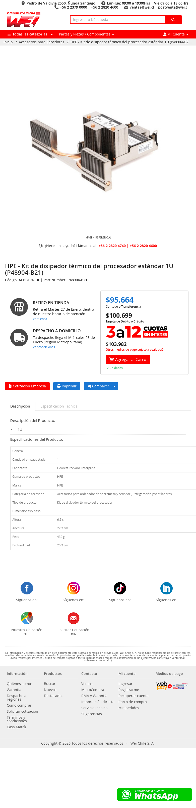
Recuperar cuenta (133, 696)
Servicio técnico (94, 708)
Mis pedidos (128, 708)
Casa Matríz (17, 727)
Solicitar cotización (22, 711)
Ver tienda (40, 319)
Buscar (49, 683)
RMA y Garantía (94, 696)
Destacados (53, 696)
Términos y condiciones (17, 719)
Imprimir (67, 386)
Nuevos (50, 690)
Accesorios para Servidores (41, 42)
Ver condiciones (44, 347)
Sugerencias (91, 714)
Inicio (8, 42)
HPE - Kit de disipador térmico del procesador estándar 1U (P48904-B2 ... (131, 42)
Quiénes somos (20, 683)
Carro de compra (132, 702)
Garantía (14, 690)
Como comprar (19, 705)
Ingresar (125, 683)
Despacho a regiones (16, 697)
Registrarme (128, 690)
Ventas (87, 683)
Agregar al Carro (127, 359)
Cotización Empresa (27, 386)
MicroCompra (92, 690)
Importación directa (97, 702)
